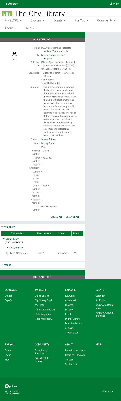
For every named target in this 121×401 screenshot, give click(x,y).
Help (98, 353)
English (8, 304)
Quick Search (42, 304)
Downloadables (73, 332)
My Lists (39, 313)
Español (9, 309)
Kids (7, 368)
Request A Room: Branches (104, 323)
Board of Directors (75, 363)
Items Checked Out (45, 318)
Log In (116, 3)
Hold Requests (43, 322)
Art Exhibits (101, 309)
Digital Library (72, 327)
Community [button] (42, 353)
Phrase (69, 318)
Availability (9, 235)
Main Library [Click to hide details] (10, 247)
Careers (69, 368)
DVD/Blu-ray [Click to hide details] (14, 256)
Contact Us (71, 372)
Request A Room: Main (104, 315)
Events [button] (59, 27)
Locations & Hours (75, 359)
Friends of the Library (42, 368)
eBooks (69, 336)
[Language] (11, 4)
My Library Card (43, 309)
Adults (8, 359)
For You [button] (81, 27)
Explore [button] (37, 27)
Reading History (43, 327)
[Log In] (111, 3)
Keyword (70, 304)
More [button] (103, 28)
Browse (69, 313)
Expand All (56, 225)
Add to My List (102, 43)
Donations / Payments (41, 361)
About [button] (69, 353)
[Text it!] (7, 262)
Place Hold (98, 37)
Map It (7, 273)
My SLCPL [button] (13, 27)
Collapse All (72, 225)
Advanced (70, 309)
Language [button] (11, 298)
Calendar (100, 304)
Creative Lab (72, 341)
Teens (8, 363)
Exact (68, 322)
